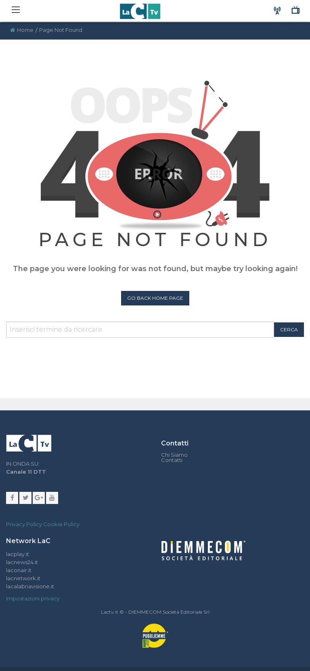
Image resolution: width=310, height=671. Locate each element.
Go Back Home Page (155, 298)
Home (25, 30)
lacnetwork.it (23, 578)
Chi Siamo (174, 455)
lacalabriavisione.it (30, 586)
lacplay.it (17, 554)
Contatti (171, 460)
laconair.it (18, 570)
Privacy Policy (24, 524)
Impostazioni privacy (33, 598)
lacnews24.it (22, 562)
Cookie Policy (61, 524)
